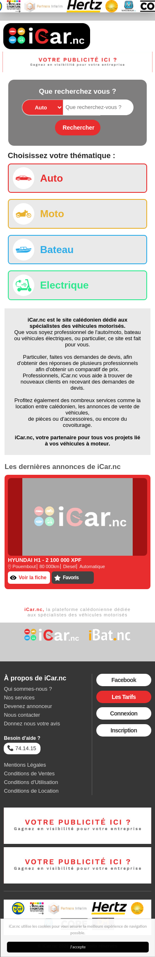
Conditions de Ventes (29, 773)
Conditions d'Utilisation (31, 782)
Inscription (123, 730)
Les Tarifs (124, 697)
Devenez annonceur (28, 706)
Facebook (123, 680)
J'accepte (78, 947)
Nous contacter (22, 715)
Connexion (123, 713)
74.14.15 (21, 748)
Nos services (19, 697)
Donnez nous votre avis (32, 723)
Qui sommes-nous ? (28, 689)
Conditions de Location (31, 791)
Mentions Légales (25, 765)
